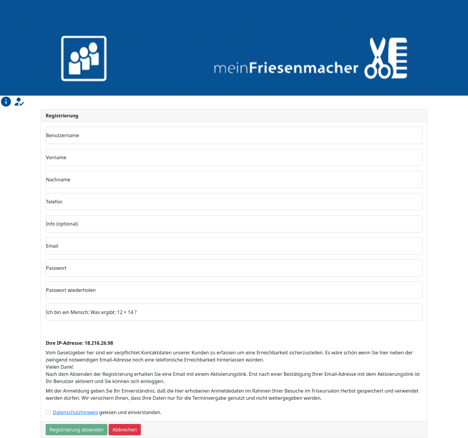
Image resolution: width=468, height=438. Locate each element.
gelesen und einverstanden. (107, 412)
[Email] (234, 246)
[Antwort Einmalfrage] (234, 312)
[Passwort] (234, 268)
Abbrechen (125, 429)
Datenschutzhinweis (75, 412)
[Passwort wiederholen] (234, 290)
